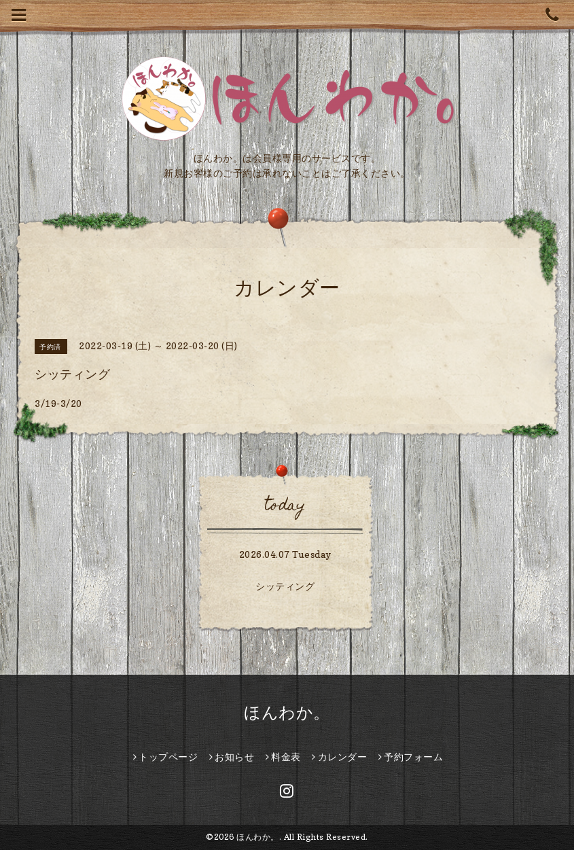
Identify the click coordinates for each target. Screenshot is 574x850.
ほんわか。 (287, 712)
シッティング (285, 586)
